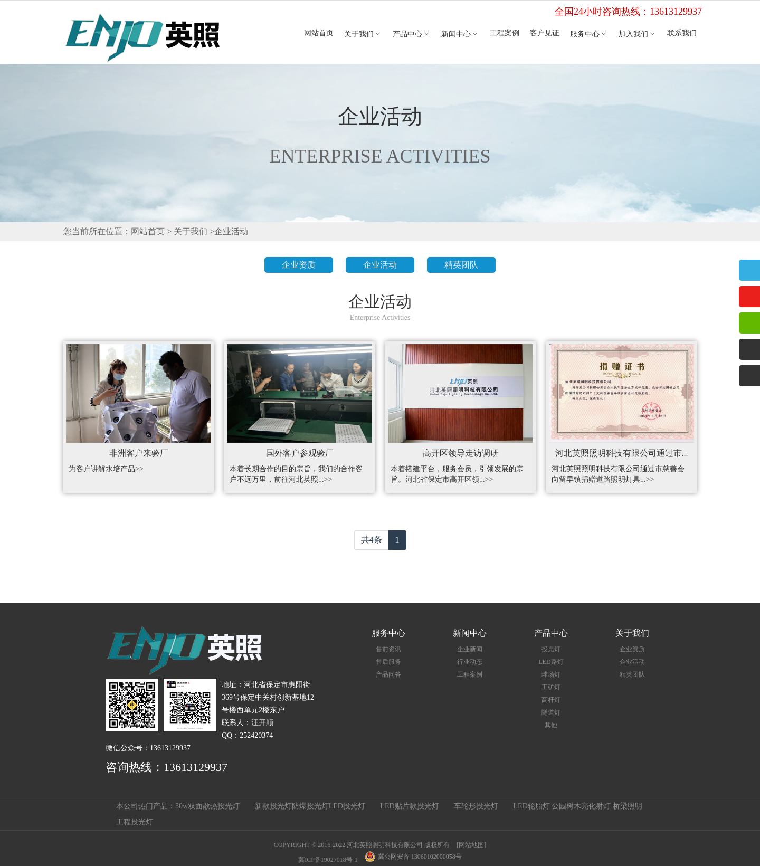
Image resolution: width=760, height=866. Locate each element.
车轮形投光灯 (476, 806)
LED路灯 (550, 661)
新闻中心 (460, 34)
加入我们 (638, 34)
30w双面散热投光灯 (207, 806)
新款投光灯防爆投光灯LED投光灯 (310, 806)
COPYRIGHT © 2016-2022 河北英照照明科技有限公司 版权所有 (362, 845)
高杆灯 (551, 699)
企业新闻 (469, 649)
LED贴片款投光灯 (409, 806)
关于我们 (363, 34)
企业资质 (299, 264)
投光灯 (551, 649)
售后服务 (388, 661)
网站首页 (319, 33)
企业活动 (231, 231)
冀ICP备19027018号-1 (328, 859)
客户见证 (544, 33)
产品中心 (412, 34)
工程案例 (504, 33)
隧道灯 (551, 712)
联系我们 (682, 33)
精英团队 (461, 264)
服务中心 (589, 34)
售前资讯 (388, 649)
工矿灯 (551, 687)
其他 (551, 725)
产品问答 (388, 674)
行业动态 (469, 661)
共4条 (371, 539)
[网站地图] (471, 845)
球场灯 (551, 674)
